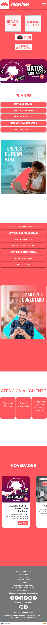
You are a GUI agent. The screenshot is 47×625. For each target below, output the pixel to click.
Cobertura (23, 582)
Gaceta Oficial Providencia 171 (23, 588)
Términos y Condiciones (23, 612)
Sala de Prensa (23, 577)
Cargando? (23, 169)
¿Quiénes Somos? (23, 574)
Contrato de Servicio (23, 590)
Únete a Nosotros (23, 580)
